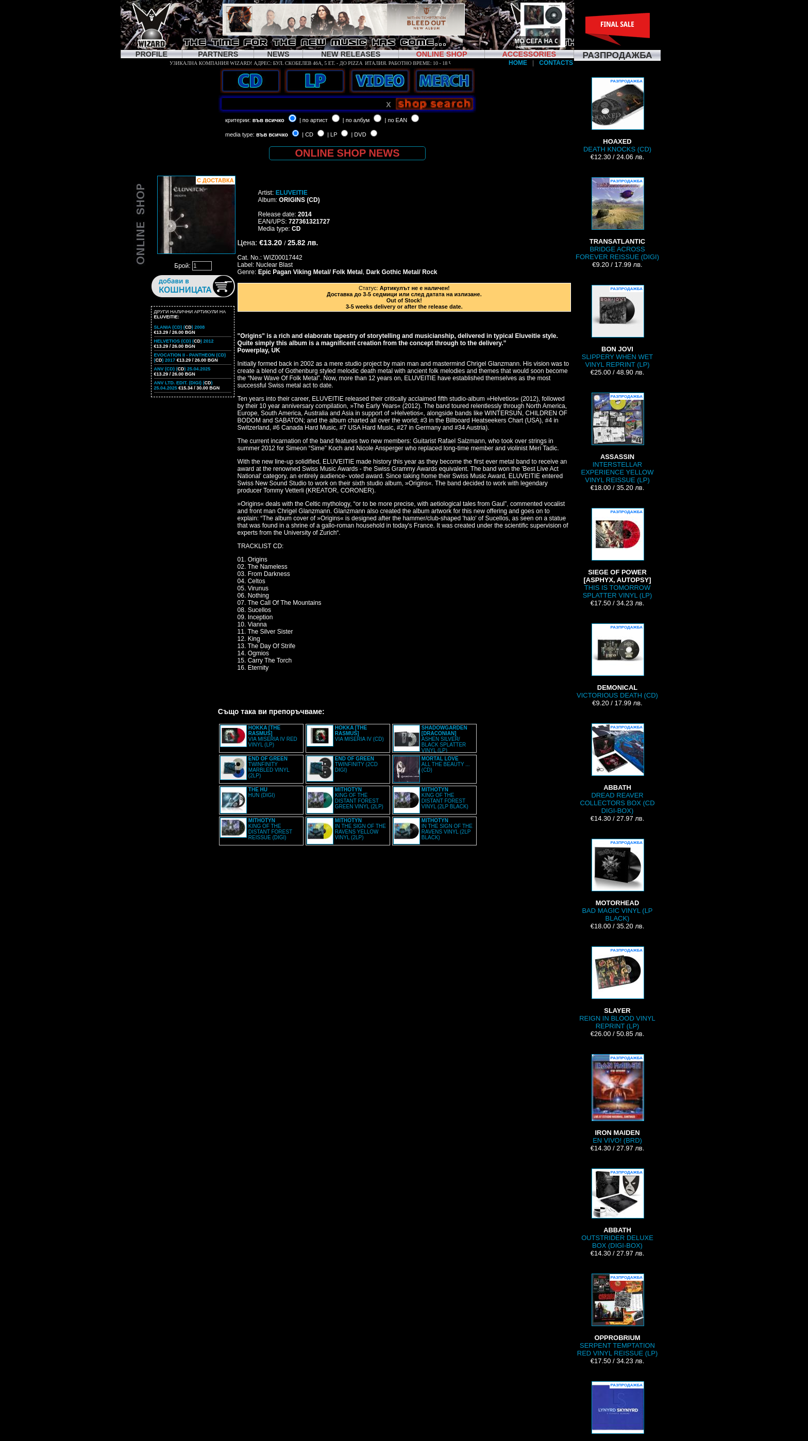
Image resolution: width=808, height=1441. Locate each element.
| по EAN (396, 120)
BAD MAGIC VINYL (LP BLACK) (617, 880)
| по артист (313, 120)
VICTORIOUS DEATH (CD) (617, 661)
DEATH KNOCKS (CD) (617, 115)
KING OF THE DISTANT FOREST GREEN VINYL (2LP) (359, 798)
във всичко (268, 120)
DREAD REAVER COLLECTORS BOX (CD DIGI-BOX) (617, 769)
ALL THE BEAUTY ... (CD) (446, 764)
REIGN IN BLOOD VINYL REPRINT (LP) (617, 988)
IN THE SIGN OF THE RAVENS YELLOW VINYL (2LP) (360, 829)
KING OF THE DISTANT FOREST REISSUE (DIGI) (270, 829)
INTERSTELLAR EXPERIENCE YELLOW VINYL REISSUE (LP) (617, 438)
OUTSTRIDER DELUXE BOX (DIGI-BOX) (617, 1208)
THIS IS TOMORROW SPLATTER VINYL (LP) (617, 553)
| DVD (358, 134)
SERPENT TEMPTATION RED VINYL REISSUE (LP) (617, 1315)
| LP (332, 134)
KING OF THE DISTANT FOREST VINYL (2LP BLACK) (445, 798)
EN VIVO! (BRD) (617, 1099)
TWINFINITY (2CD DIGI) (356, 764)
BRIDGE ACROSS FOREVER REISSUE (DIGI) (617, 219)
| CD (307, 134)
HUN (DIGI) (261, 792)
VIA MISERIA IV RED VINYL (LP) (272, 736)
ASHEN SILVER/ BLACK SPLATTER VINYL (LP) (444, 739)
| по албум (356, 120)
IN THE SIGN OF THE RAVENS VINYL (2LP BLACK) (447, 829)
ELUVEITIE (292, 192)
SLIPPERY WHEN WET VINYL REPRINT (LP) (617, 326)
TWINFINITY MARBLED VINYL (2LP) (269, 767)
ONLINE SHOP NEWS (347, 153)
